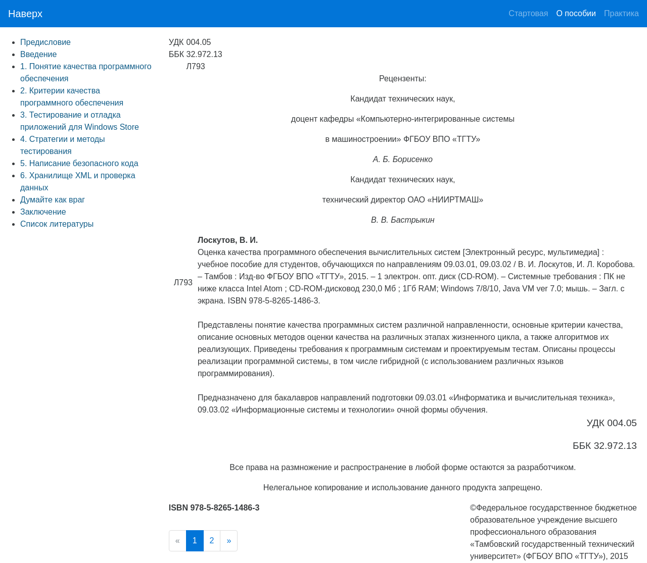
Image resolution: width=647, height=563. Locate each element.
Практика (621, 12)
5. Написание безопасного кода (79, 163)
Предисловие (45, 42)
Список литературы (57, 224)
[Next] (229, 540)
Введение (38, 54)
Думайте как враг (52, 199)
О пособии (576, 13)
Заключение (43, 212)
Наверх (25, 13)
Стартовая (528, 12)
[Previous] (178, 540)
